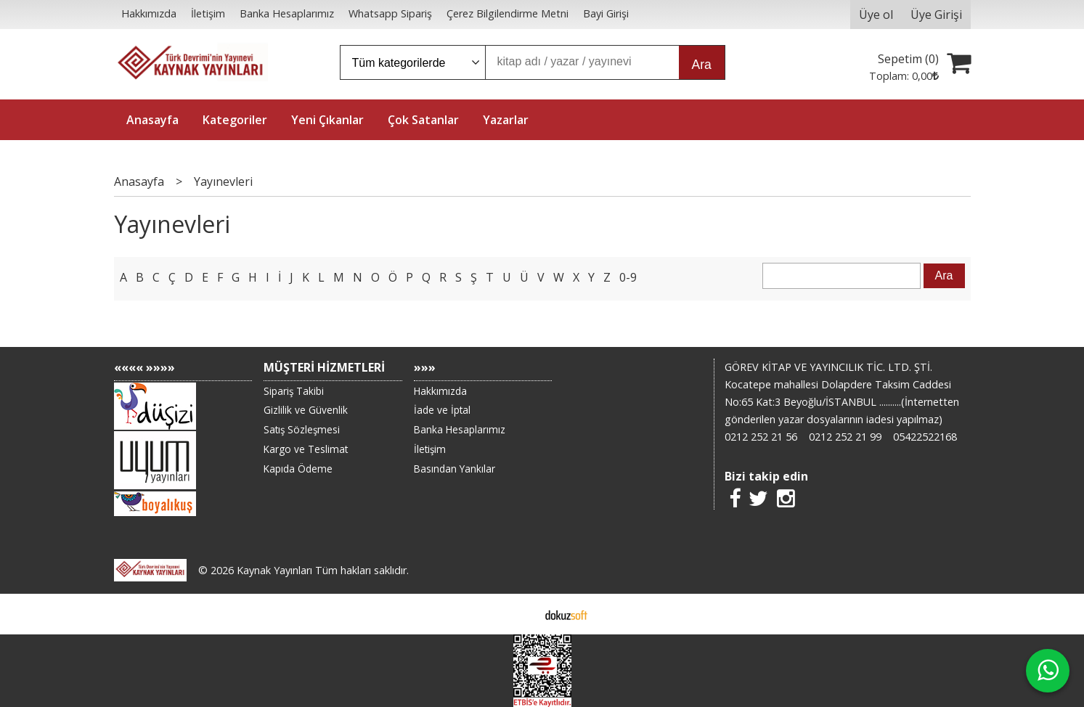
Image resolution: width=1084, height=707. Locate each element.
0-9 (628, 277)
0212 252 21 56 (761, 437)
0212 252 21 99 (845, 437)
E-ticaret (519, 614)
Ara (702, 64)
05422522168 (925, 437)
